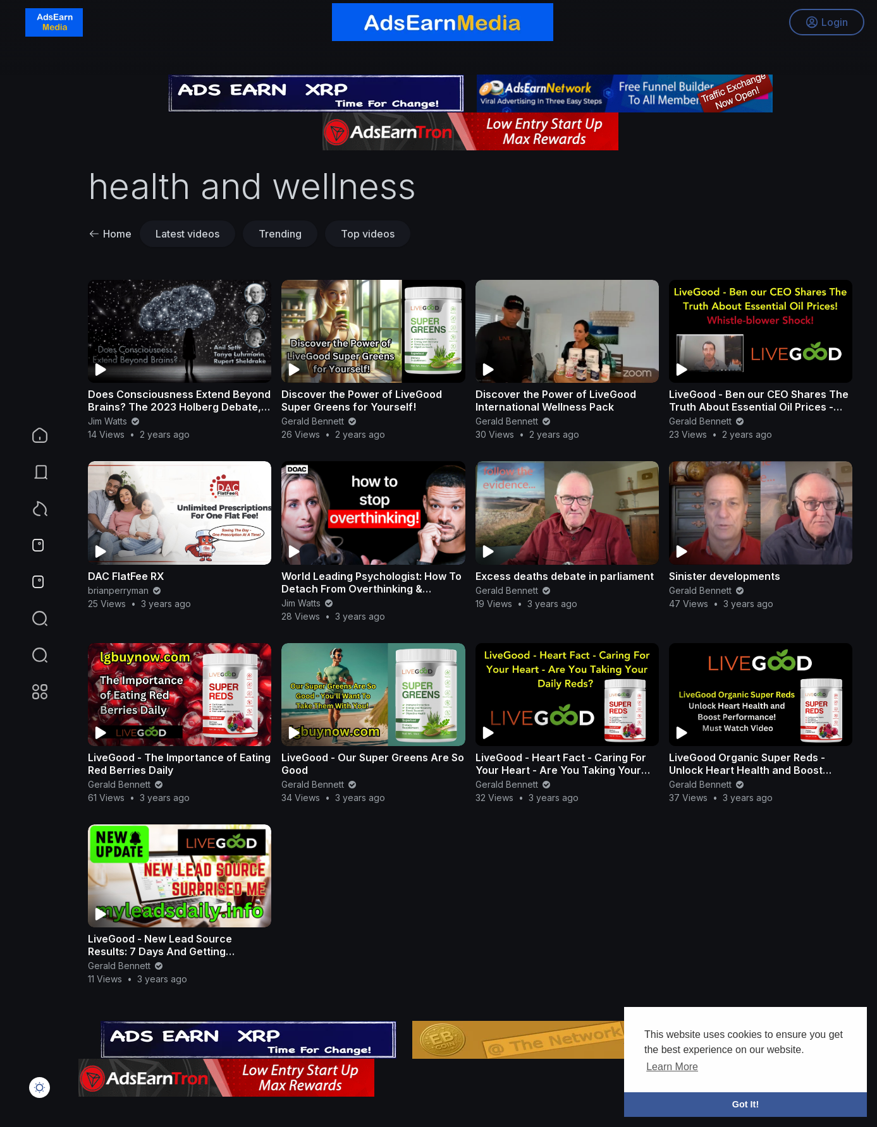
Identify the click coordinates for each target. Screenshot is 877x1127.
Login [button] (827, 22)
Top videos (368, 233)
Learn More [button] (672, 1066)
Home (110, 233)
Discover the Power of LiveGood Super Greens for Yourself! (361, 400)
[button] (31, 655)
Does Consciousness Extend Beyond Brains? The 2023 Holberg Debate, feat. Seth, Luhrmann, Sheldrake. (179, 407)
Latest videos (187, 233)
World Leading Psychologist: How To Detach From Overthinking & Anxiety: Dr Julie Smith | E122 (371, 589)
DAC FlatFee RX (126, 576)
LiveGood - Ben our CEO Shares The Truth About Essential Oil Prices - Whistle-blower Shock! (759, 407)
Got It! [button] (745, 1104)
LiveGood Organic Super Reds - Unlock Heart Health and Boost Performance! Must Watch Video (750, 770)
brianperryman (125, 590)
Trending (280, 233)
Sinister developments (724, 576)
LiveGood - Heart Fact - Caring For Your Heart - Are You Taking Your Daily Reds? (560, 770)
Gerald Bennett (319, 421)
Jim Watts (114, 421)
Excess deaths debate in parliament (564, 576)
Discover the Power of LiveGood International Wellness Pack (555, 400)
